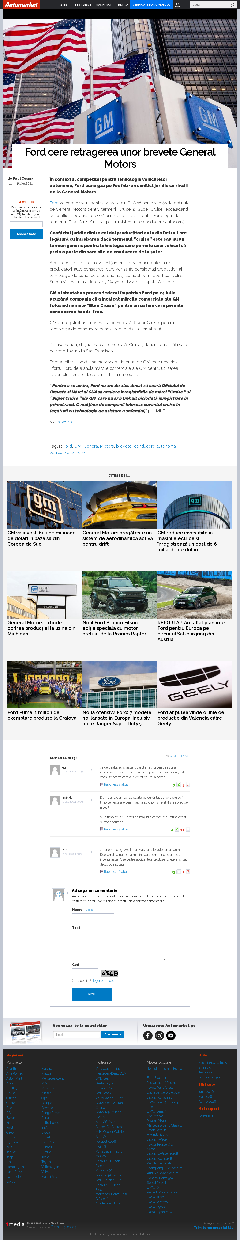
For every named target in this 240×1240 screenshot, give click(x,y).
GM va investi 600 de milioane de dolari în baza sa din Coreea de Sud (42, 538)
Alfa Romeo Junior (109, 1203)
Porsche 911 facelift (109, 1175)
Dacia (10, 1108)
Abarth (11, 1068)
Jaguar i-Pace (157, 1139)
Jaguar (11, 1152)
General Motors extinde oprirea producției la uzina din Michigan (41, 628)
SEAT (45, 1127)
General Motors (99, 446)
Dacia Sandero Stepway (164, 1092)
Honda (11, 1137)
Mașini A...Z (49, 1176)
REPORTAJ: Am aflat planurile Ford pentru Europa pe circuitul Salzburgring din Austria (191, 631)
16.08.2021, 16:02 (74, 801)
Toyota (46, 1162)
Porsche (47, 1108)
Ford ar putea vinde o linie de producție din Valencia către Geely (191, 718)
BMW (10, 1093)
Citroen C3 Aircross (109, 1127)
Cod (75, 965)
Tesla (45, 1157)
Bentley (12, 1088)
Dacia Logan (156, 1207)
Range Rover (50, 1113)
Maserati (47, 1068)
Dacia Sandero (157, 1202)
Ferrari (11, 1118)
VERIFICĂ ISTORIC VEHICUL (151, 4)
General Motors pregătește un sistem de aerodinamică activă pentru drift (117, 538)
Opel (45, 1098)
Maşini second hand (213, 1062)
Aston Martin (15, 1078)
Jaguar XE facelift (159, 1158)
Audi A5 (101, 1136)
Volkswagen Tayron (110, 1151)
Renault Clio (104, 1088)
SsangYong (49, 1142)
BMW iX (153, 1187)
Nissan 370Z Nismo (161, 1082)
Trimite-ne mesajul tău (214, 1227)
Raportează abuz (116, 784)
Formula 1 (206, 1116)
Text (76, 928)
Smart (45, 1137)
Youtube (171, 1035)
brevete (124, 446)
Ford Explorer (156, 1078)
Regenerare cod (103, 981)
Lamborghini (15, 1167)
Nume (77, 909)
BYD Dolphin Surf (108, 1180)
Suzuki (46, 1152)
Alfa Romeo (14, 1073)
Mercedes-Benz (53, 1078)
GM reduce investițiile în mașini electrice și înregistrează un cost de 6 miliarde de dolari (187, 541)
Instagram (159, 1035)
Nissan (46, 1093)
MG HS (101, 1146)
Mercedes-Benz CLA (111, 1073)
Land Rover (14, 1172)
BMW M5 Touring (108, 1112)
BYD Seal (102, 1078)
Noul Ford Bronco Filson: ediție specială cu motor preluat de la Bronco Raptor (114, 628)
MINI (44, 1083)
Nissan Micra (156, 1120)
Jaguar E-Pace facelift (162, 1153)
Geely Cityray (105, 1083)
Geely (10, 1132)
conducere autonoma (155, 446)
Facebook (148, 1035)
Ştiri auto (205, 1067)
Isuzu (10, 1147)
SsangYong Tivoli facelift (164, 1168)
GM (77, 446)
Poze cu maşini (210, 1077)
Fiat (8, 1122)
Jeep (9, 1157)
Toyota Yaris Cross (160, 1087)
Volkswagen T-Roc (109, 1098)
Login (177, 4)
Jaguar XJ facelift (159, 1097)
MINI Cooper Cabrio (110, 1132)
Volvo (45, 1172)
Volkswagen (50, 1167)
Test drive (205, 1072)
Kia (8, 1162)
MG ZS (101, 1156)
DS (8, 1113)
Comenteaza (179, 756)
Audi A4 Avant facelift (162, 1173)
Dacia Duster (156, 1197)
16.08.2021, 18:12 (73, 854)
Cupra (10, 1103)
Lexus (10, 1181)
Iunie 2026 (206, 1092)
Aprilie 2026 (207, 1101)
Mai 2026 (205, 1097)
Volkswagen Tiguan (110, 1068)
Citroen (11, 1098)
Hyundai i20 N (157, 1134)
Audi (9, 1083)
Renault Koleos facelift (163, 1192)
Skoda (45, 1132)
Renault (46, 1118)
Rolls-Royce (50, 1122)
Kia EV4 (101, 1117)
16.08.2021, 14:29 (74, 771)
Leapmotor (14, 1176)
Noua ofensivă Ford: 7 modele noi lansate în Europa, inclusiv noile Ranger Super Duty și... (116, 718)
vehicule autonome (68, 452)
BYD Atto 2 (104, 1093)
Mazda (46, 1073)
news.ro (64, 421)
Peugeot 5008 (106, 1141)
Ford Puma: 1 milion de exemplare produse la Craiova (42, 715)
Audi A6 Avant (106, 1122)
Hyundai (12, 1142)
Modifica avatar (59, 895)
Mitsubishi (48, 1088)
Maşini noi (14, 1055)
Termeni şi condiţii (64, 1227)
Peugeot (47, 1103)
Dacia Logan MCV (160, 1212)
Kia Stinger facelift (160, 1163)
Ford (54, 202)
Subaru (46, 1147)
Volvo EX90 (104, 1170)
